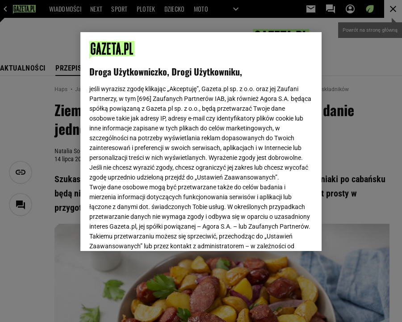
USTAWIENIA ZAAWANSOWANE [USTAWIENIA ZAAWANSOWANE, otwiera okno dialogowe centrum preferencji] (147, 233)
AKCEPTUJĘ (282, 233)
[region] (201, 141)
